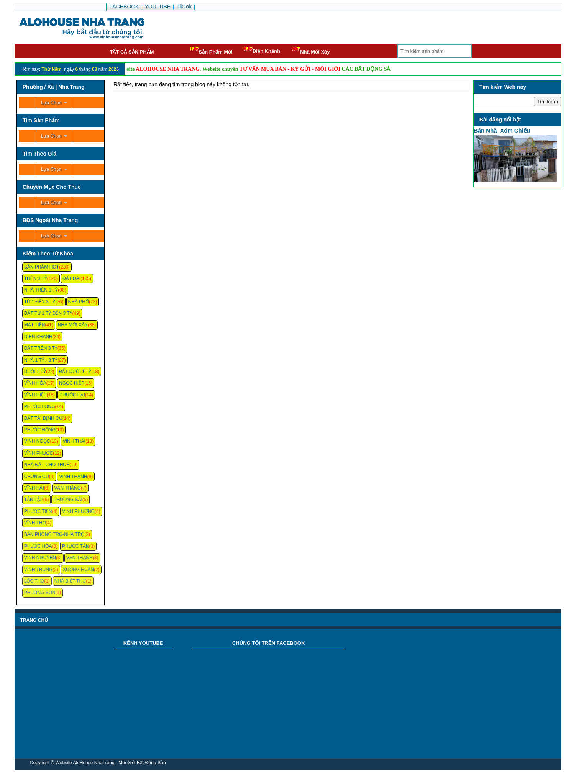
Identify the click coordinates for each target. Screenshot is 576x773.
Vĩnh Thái (74, 441)
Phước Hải (72, 395)
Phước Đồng (40, 429)
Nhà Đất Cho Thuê (46, 464)
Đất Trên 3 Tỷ (40, 348)
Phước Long (39, 406)
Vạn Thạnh (79, 557)
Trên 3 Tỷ (35, 278)
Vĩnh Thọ (35, 523)
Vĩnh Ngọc (37, 441)
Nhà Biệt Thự (70, 581)
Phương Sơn (40, 592)
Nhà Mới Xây (311, 51)
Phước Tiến (38, 511)
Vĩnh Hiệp (35, 395)
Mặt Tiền (34, 325)
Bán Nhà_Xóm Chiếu (502, 130)
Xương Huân (78, 569)
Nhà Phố (78, 302)
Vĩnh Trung (38, 569)
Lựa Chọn (51, 102)
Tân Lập (33, 499)
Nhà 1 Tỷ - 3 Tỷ (41, 360)
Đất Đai (71, 278)
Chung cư (36, 476)
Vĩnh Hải (34, 488)
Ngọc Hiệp (71, 383)
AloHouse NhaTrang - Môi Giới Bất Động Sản (119, 762)
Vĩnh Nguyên (40, 557)
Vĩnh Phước (38, 453)
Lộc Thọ (34, 581)
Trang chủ (34, 620)
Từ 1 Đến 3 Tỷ (39, 302)
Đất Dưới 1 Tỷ (75, 371)
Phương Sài (67, 499)
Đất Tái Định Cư (43, 418)
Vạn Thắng (67, 488)
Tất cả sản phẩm (132, 52)
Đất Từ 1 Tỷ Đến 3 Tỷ (48, 313)
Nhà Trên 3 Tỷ (41, 290)
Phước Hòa (38, 546)
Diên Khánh (262, 50)
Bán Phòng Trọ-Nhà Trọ (54, 534)
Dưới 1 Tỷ (35, 371)
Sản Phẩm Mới (211, 51)
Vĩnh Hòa (35, 383)
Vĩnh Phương (78, 511)
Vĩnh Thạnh (73, 476)
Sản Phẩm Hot (41, 267)
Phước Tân (75, 546)
